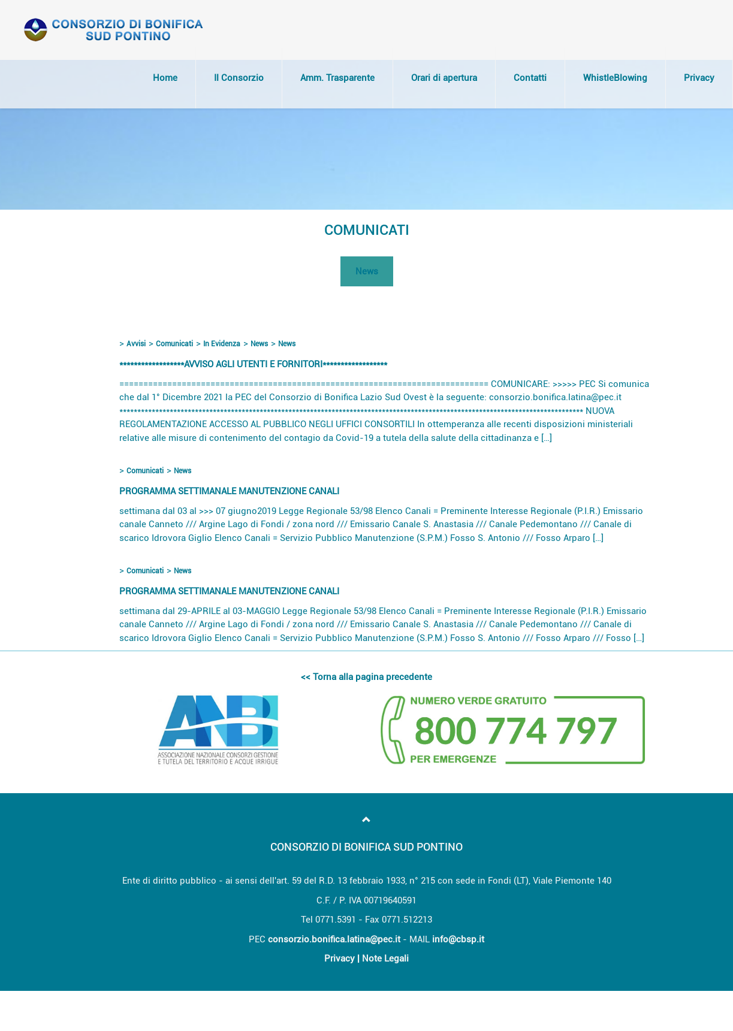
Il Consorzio (239, 77)
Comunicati (174, 344)
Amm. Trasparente (337, 77)
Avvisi (136, 344)
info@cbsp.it (458, 939)
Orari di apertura (444, 77)
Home (165, 77)
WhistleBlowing (615, 77)
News (366, 271)
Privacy (699, 77)
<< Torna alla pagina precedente (366, 677)
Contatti (530, 77)
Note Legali (385, 958)
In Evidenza (221, 344)
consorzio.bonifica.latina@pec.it (334, 939)
